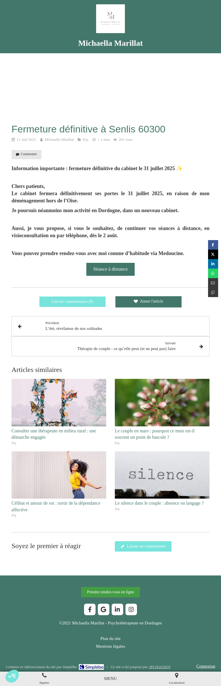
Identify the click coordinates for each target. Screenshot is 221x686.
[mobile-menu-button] (110, 678)
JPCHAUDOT (159, 667)
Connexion (205, 666)
